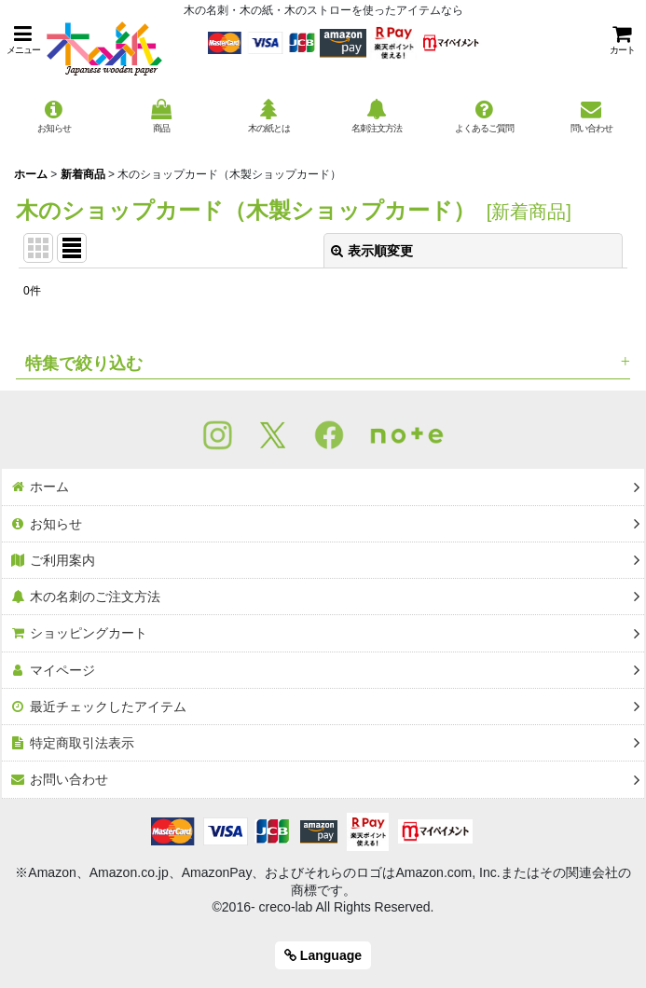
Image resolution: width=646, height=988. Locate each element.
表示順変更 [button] (372, 250)
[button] (23, 39)
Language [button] (323, 955)
